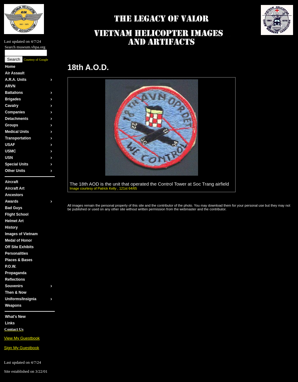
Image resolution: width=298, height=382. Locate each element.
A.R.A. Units (15, 79)
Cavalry (11, 105)
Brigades (13, 99)
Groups (11, 125)
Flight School (16, 214)
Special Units (16, 164)
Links (10, 323)
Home (10, 66)
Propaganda (15, 273)
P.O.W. (10, 266)
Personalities (16, 253)
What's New (15, 316)
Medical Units (17, 132)
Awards (11, 201)
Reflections (15, 279)
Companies (15, 112)
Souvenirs (14, 286)
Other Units (15, 171)
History (11, 227)
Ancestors (14, 195)
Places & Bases (18, 260)
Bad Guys (13, 208)
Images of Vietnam (21, 234)
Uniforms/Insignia (20, 299)
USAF (10, 145)
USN (9, 158)
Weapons (13, 305)
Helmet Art (14, 221)
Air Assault (14, 73)
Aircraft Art (14, 188)
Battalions (14, 92)
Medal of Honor (18, 240)
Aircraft (11, 182)
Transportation (18, 138)
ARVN (10, 86)
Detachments (16, 118)
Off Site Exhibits (19, 247)
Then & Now (15, 292)
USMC (10, 151)
